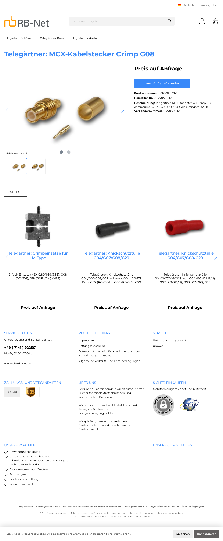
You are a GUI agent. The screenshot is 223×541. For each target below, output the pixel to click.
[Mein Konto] (202, 21)
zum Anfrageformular (162, 83)
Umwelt (158, 346)
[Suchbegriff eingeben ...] (117, 21)
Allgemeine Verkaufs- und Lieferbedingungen (109, 361)
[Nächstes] (122, 110)
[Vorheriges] (7, 110)
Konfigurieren (206, 533)
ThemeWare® (142, 516)
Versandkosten (102, 513)
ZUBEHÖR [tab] (15, 191)
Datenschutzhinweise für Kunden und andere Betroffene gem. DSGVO (105, 506)
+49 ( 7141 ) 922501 (20, 347)
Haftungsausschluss (92, 346)
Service (160, 333)
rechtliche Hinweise (98, 333)
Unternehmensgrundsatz (170, 340)
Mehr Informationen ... (118, 534)
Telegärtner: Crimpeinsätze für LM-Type (38, 255)
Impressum (86, 340)
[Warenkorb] (214, 21)
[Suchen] (170, 21)
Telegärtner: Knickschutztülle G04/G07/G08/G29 (111, 255)
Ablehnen (183, 533)
